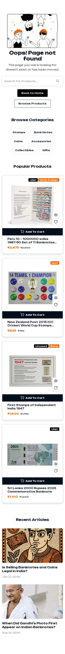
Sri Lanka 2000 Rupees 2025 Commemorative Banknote (31, 489)
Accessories (41, 141)
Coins (18, 141)
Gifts (46, 150)
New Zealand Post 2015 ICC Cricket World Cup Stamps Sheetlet (30, 325)
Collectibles (24, 150)
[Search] (57, 81)
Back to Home (32, 93)
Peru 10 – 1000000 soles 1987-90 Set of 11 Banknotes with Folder (31, 242)
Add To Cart (33, 231)
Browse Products (32, 103)
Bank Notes (43, 132)
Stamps (19, 132)
